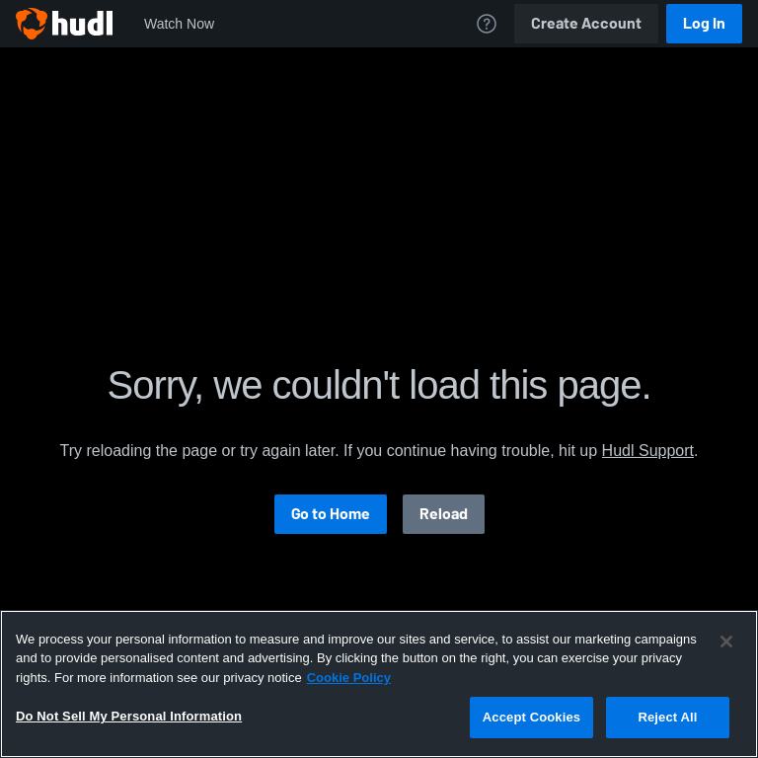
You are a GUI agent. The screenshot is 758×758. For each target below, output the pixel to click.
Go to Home (330, 513)
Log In (704, 23)
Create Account (586, 23)
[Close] (726, 641)
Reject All (667, 717)
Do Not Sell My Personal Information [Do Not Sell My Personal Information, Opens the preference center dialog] (129, 716)
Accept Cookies (531, 717)
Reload (443, 513)
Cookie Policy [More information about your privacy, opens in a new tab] (349, 677)
